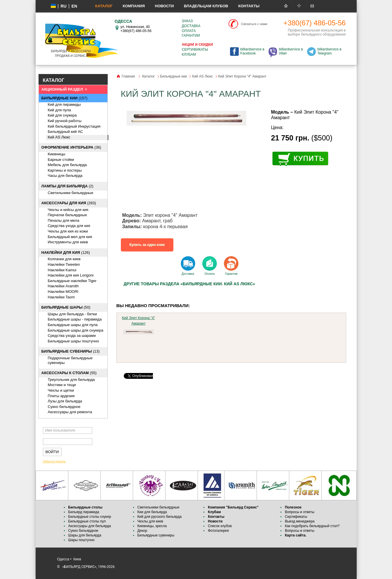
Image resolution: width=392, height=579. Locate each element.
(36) (71, 147)
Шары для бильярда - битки (72, 314)
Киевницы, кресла (152, 526)
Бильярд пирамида (83, 512)
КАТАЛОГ (54, 80)
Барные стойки (61, 159)
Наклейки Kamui (62, 270)
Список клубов (220, 526)
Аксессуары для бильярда (89, 526)
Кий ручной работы (65, 121)
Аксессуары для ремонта (70, 412)
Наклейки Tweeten (64, 264)
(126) (65, 252)
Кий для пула (59, 110)
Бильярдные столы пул (87, 521)
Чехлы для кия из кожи (68, 231)
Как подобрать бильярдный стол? (312, 526)
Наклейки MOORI (63, 291)
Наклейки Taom (61, 297)
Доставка (191, 26)
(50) (65, 307)
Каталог (104, 6)
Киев (77, 559)
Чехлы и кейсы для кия (68, 209)
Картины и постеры (65, 170)
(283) (68, 203)
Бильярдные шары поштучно (73, 341)
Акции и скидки (197, 45)
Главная (128, 76)
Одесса (63, 559)
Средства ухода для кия (69, 225)
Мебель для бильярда (67, 165)
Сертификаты (195, 49)
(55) (69, 373)
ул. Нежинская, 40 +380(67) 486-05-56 (136, 29)
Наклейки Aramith (63, 286)
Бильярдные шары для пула (73, 325)
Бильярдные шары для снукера (75, 330)
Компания (134, 6)
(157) (64, 98)
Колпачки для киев (64, 259)
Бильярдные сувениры (156, 535)
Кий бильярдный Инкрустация (74, 126)
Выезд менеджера (300, 521)
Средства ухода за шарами (72, 335)
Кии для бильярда (152, 512)
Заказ (187, 21)
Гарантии (191, 36)
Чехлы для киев (150, 521)
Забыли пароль (54, 461)
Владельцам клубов (206, 6)
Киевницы (56, 154)
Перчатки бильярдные (67, 215)
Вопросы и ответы (299, 512)
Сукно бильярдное (64, 406)
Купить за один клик (147, 245)
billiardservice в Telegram (329, 51)
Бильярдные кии (173, 76)
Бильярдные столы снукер (89, 517)
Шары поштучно (81, 540)
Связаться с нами (254, 24)
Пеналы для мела (63, 220)
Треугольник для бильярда (71, 379)
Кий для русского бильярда (159, 517)
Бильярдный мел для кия (70, 237)
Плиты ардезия (61, 396)
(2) (67, 186)
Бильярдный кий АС (65, 131)
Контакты (248, 6)
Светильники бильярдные (70, 193)
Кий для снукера (62, 115)
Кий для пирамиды (64, 104)
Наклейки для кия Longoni (71, 275)
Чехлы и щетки (61, 390)
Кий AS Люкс (59, 137)
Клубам (189, 54)
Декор (142, 531)
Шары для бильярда (85, 535)
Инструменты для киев (68, 242)
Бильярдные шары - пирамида (75, 319)
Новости (164, 6)
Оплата (189, 31)
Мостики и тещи (62, 385)
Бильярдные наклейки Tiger (72, 281)
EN (74, 6)
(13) (70, 351)
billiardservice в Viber (291, 51)
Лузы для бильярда (65, 401)
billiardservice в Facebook (252, 51)
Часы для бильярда (65, 175)
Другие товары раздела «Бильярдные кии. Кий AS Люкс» (189, 283)
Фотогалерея (218, 531)
